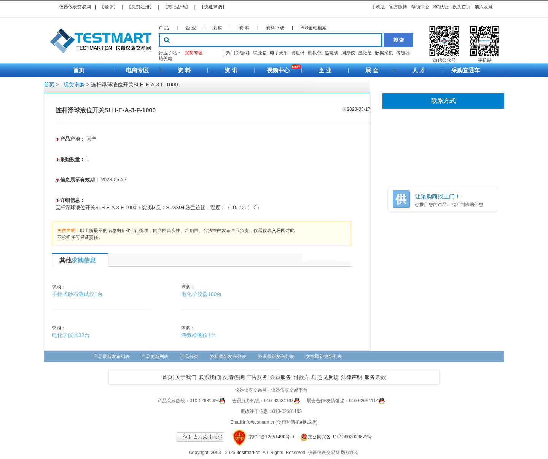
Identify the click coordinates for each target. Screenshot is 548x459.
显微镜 (365, 53)
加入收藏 (484, 7)
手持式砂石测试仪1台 (77, 294)
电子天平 (279, 53)
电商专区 (137, 70)
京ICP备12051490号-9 (271, 437)
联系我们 (209, 377)
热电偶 (331, 53)
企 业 (190, 27)
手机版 (378, 7)
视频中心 (278, 70)
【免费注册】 (140, 7)
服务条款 (375, 377)
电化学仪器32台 (71, 335)
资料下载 (275, 27)
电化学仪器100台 (201, 294)
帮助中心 (420, 7)
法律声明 (351, 377)
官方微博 (398, 7)
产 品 (164, 27)
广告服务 (257, 377)
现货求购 (73, 85)
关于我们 (185, 377)
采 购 (217, 27)
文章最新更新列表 (324, 356)
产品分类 (189, 356)
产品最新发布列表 (111, 356)
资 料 (244, 27)
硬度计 (298, 53)
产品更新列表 (155, 356)
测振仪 (315, 53)
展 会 (371, 70)
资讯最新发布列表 (276, 356)
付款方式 (304, 377)
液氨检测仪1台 (198, 335)
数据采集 (384, 53)
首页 (78, 70)
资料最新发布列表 (228, 356)
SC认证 (441, 7)
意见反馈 (328, 377)
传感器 (403, 53)
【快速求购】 (213, 7)
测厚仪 (348, 53)
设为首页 (461, 7)
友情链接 (233, 377)
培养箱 (165, 58)
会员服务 (280, 377)
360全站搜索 (314, 27)
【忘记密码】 (176, 7)
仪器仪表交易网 (75, 7)
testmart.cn (249, 452)
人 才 (418, 70)
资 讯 (231, 70)
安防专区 (194, 53)
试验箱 (260, 53)
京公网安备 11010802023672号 (333, 437)
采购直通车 (465, 70)
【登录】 (109, 7)
